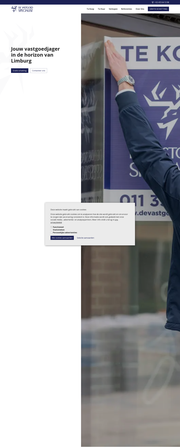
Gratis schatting (19, 70)
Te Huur (101, 9)
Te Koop (90, 9)
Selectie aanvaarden (85, 238)
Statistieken (59, 230)
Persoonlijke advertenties (65, 232)
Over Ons (140, 9)
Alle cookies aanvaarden (62, 238)
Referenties (126, 9)
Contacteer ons (38, 70)
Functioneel (58, 227)
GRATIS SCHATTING (158, 9)
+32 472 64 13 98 (162, 2)
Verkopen (113, 9)
